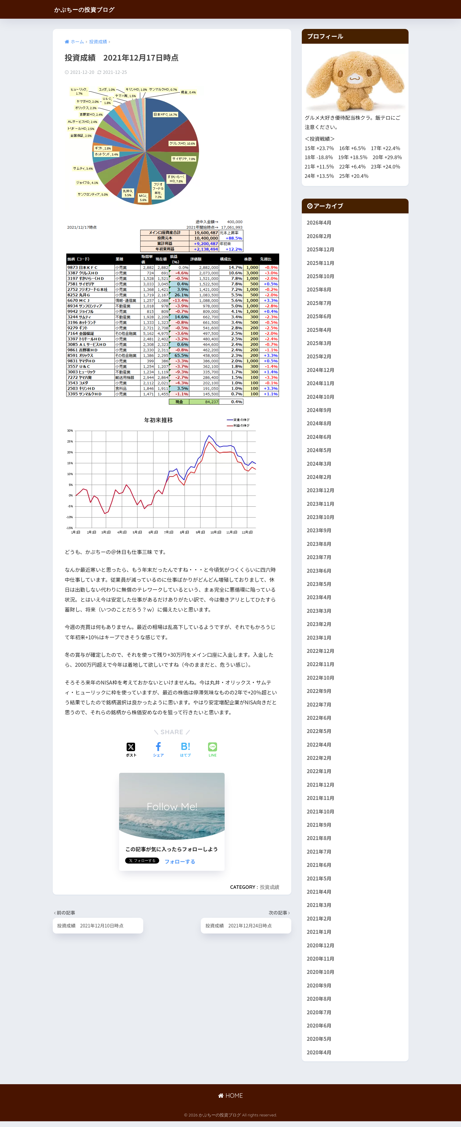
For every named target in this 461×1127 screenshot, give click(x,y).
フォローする (179, 861)
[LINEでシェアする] (212, 750)
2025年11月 (321, 263)
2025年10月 (321, 276)
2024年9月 (319, 411)
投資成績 (269, 887)
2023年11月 (321, 505)
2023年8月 (319, 545)
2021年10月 (321, 815)
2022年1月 (319, 775)
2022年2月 (319, 761)
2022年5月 (319, 734)
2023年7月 (319, 559)
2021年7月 (319, 856)
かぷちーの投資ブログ (91, 9)
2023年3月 (319, 613)
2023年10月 (321, 519)
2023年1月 (319, 640)
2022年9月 (319, 694)
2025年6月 (319, 316)
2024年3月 (319, 465)
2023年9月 (319, 532)
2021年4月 (319, 896)
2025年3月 (319, 344)
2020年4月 (319, 1058)
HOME (230, 1101)
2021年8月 (319, 842)
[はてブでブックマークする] (185, 750)
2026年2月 (319, 236)
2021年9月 (319, 829)
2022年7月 (319, 707)
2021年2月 (319, 923)
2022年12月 (321, 653)
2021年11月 (321, 802)
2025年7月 (319, 303)
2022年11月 (321, 667)
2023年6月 (319, 573)
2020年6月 (319, 1031)
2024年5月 (319, 451)
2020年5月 (319, 1044)
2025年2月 (319, 357)
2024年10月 (321, 397)
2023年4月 (319, 599)
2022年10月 (321, 680)
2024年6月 (319, 438)
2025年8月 (319, 290)
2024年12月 (321, 370)
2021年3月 (319, 909)
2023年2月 (319, 627)
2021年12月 (321, 788)
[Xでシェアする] (131, 750)
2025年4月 (319, 330)
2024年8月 (319, 424)
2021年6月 (319, 869)
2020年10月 (321, 977)
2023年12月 (321, 492)
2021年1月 (319, 936)
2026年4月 (319, 222)
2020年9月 (319, 990)
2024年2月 (319, 478)
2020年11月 (321, 963)
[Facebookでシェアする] (158, 750)
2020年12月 (321, 950)
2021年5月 (319, 882)
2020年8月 (319, 1004)
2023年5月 (319, 586)
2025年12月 (321, 249)
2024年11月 (321, 384)
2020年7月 (319, 1017)
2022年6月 (319, 721)
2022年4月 (319, 748)
